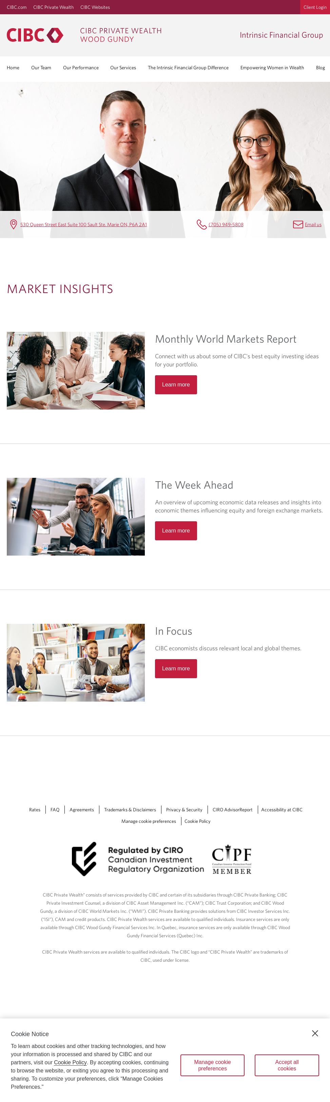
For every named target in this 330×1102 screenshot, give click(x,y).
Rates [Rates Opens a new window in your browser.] (34, 809)
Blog (320, 67)
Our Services (123, 67)
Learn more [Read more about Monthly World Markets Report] (176, 384)
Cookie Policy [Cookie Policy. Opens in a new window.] (70, 1062)
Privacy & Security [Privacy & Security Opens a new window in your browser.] (184, 809)
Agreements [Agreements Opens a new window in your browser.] (82, 809)
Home (13, 67)
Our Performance (81, 67)
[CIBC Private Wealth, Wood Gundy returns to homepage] (120, 35)
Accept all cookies (287, 1065)
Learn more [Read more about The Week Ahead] (176, 531)
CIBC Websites (95, 7)
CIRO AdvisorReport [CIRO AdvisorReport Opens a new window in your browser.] (233, 809)
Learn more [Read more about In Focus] (176, 668)
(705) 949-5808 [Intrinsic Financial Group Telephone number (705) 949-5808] (226, 224)
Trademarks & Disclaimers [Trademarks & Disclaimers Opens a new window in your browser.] (130, 809)
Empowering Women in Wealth (272, 67)
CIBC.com (16, 7)
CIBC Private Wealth (53, 7)
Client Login (315, 7)
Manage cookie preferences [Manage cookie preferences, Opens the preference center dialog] (212, 1065)
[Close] (315, 1033)
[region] (165, 1060)
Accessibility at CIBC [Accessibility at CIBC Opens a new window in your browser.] (282, 809)
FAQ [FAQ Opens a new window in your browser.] (55, 809)
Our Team (41, 67)
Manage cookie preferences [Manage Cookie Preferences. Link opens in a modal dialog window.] (148, 821)
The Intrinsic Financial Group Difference (188, 67)
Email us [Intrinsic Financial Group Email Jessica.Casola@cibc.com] (313, 224)
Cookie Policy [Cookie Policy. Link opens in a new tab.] (198, 821)
